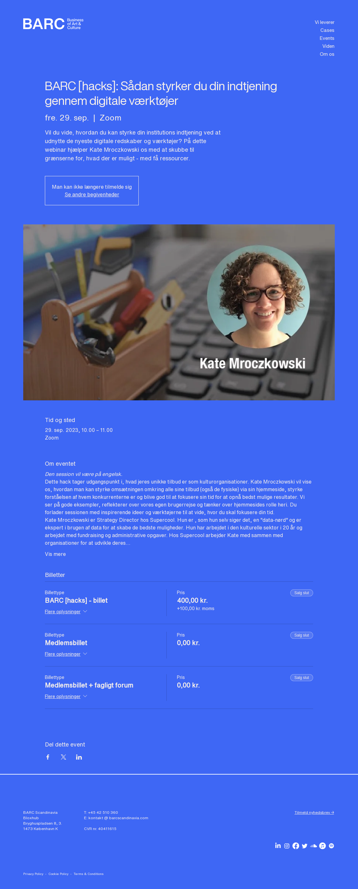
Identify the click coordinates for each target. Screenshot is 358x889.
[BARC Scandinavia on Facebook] (295, 845)
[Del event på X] (63, 757)
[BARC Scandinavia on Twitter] (304, 845)
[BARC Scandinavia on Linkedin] (278, 845)
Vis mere (55, 553)
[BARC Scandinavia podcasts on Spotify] (331, 845)
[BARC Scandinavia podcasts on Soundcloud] (313, 845)
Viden (328, 45)
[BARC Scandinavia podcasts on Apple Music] (322, 845)
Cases (327, 29)
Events (326, 37)
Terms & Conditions (88, 873)
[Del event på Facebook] (48, 757)
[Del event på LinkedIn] (79, 757)
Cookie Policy (58, 873)
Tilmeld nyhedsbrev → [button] (314, 812)
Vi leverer (324, 22)
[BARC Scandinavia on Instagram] (287, 845)
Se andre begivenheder (92, 194)
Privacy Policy (33, 873)
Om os (327, 53)
